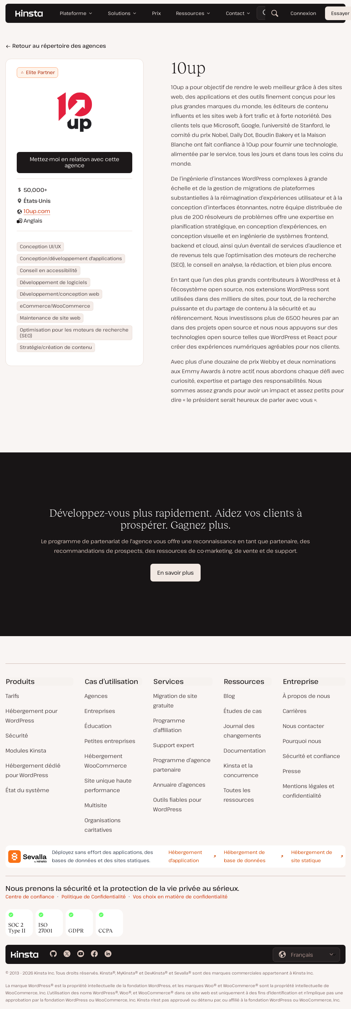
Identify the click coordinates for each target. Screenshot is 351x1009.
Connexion (303, 13)
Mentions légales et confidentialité (308, 790)
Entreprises (99, 711)
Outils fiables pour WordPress (177, 804)
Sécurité (16, 735)
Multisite (95, 805)
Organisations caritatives (102, 824)
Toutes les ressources (239, 794)
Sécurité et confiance (311, 756)
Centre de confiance (29, 896)
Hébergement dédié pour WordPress (32, 770)
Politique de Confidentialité (94, 896)
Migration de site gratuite (175, 700)
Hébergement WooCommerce (105, 760)
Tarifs (12, 696)
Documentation (245, 750)
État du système (27, 790)
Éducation (97, 726)
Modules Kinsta (25, 750)
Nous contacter (303, 726)
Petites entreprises (109, 741)
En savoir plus (175, 572)
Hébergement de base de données (245, 856)
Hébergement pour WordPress (31, 715)
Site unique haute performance (108, 785)
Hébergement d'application (185, 856)
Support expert (173, 745)
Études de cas (243, 711)
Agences (96, 696)
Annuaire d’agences (179, 784)
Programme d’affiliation (169, 725)
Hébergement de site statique (311, 856)
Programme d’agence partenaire (182, 764)
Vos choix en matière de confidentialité (180, 896)
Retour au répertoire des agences (55, 46)
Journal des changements (242, 730)
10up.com (37, 211)
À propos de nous (306, 696)
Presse (292, 771)
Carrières (295, 711)
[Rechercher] (275, 13)
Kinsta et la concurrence (241, 770)
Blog (229, 696)
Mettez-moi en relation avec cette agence (74, 162)
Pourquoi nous (302, 741)
